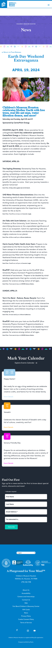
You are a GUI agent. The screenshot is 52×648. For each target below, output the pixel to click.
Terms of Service (26, 622)
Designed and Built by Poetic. (26, 642)
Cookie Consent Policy (26, 619)
